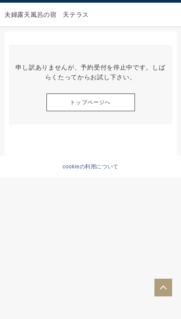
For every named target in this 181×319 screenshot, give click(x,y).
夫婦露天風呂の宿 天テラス (46, 15)
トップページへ (90, 102)
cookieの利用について (90, 166)
